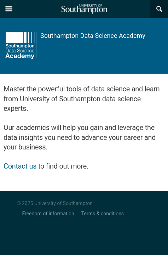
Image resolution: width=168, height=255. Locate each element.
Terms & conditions (102, 213)
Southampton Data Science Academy (92, 35)
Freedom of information (48, 213)
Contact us (20, 166)
